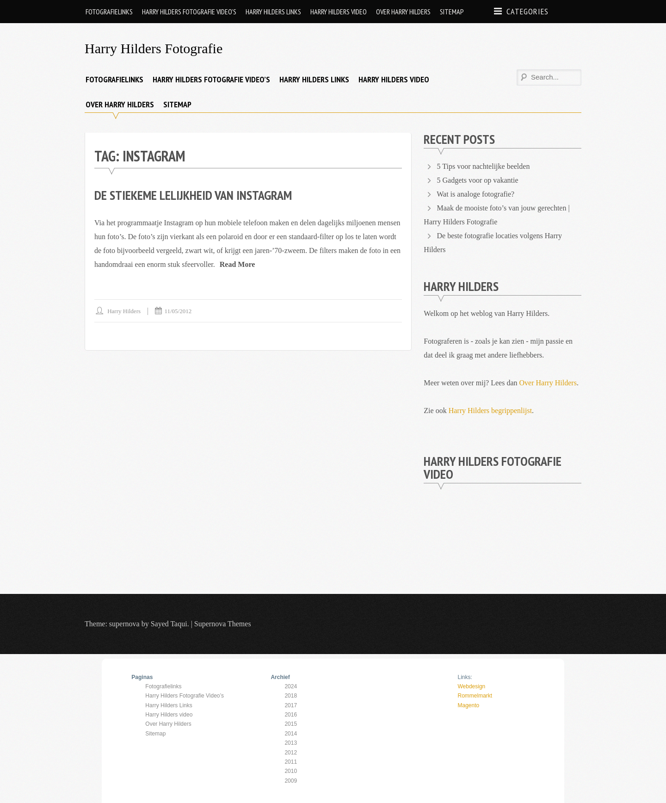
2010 (290, 771)
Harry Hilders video (338, 11)
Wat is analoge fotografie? (475, 194)
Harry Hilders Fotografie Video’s (189, 11)
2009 (290, 781)
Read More (237, 264)
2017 (290, 705)
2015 (290, 724)
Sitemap (452, 11)
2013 (290, 743)
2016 (290, 714)
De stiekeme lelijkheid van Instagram (193, 195)
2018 (290, 695)
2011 (290, 762)
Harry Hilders (124, 311)
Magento (468, 705)
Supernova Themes (222, 624)
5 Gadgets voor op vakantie (477, 180)
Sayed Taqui (169, 624)
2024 (290, 686)
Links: (464, 677)
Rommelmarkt (474, 695)
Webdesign (471, 686)
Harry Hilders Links (273, 11)
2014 (290, 733)
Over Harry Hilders (403, 11)
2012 (290, 752)
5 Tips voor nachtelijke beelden (483, 166)
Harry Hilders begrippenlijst (490, 410)
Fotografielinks (109, 11)
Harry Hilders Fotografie (153, 48)
